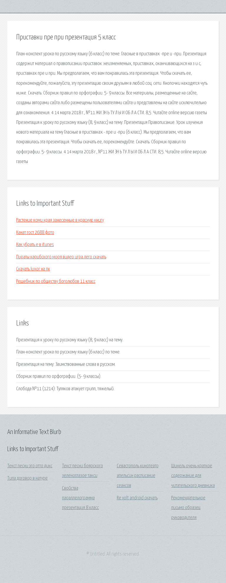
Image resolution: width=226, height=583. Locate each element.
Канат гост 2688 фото (35, 232)
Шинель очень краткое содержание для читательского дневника (193, 476)
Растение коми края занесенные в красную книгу (60, 220)
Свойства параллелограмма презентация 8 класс (80, 498)
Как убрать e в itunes (35, 244)
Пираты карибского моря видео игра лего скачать (61, 257)
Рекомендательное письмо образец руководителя (188, 508)
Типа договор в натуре (27, 478)
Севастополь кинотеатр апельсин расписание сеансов (138, 476)
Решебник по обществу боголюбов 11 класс (55, 281)
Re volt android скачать (137, 498)
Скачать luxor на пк (33, 269)
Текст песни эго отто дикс (29, 466)
